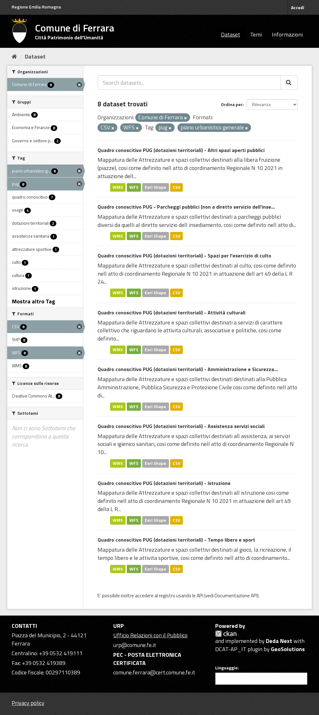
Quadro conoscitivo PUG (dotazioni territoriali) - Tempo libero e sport (176, 539)
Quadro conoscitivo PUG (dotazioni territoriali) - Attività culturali (171, 312)
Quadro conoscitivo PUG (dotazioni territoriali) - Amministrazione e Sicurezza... (188, 369)
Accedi (297, 7)
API (200, 595)
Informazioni (287, 34)
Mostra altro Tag (33, 301)
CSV (176, 187)
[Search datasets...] (189, 82)
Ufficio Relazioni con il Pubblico (150, 635)
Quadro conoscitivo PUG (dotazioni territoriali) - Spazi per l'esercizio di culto (184, 255)
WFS (133, 187)
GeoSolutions (288, 649)
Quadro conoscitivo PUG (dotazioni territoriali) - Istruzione (164, 483)
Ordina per (232, 104)
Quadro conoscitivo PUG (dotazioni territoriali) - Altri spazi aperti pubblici (181, 150)
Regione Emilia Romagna (36, 6)
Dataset (230, 34)
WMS (118, 187)
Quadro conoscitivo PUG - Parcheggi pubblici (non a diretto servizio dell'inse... (186, 207)
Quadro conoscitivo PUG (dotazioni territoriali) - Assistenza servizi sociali (181, 426)
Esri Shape (155, 187)
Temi (256, 34)
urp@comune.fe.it (134, 645)
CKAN (226, 633)
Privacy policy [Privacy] (28, 703)
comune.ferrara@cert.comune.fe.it (154, 672)
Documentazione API (236, 595)
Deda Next (279, 641)
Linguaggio (226, 668)
